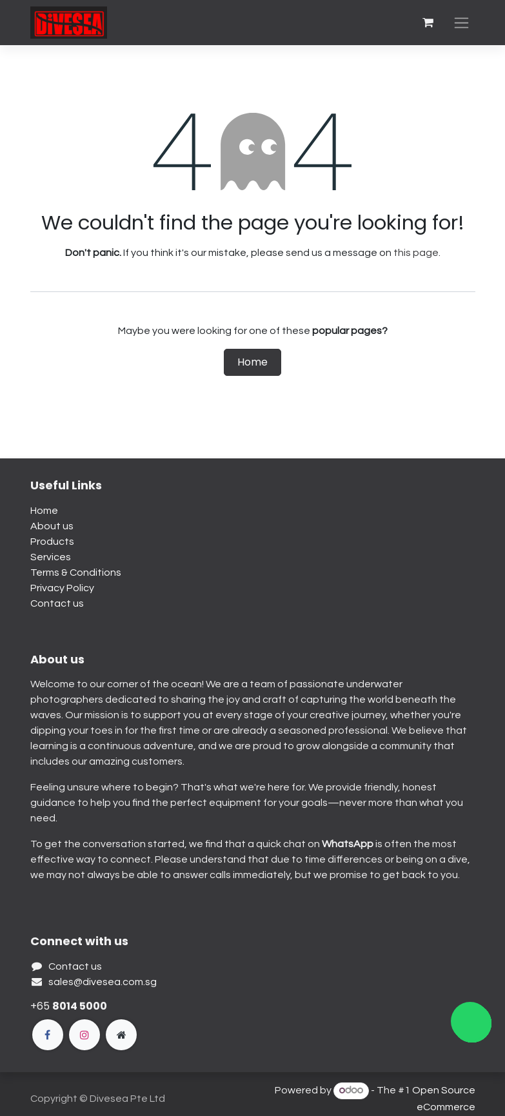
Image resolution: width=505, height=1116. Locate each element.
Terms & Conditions (75, 572)
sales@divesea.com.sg (102, 982)
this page (416, 253)
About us (52, 526)
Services (50, 557)
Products (52, 541)
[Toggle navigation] (461, 22)
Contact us (57, 603)
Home (252, 362)
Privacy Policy (62, 588)
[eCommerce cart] (428, 22)
